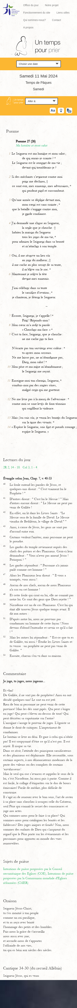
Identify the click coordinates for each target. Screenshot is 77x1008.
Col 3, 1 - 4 (30, 467)
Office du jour (31, 5)
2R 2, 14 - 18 (11, 467)
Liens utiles (62, 12)
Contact (56, 20)
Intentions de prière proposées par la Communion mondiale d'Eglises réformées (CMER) (38, 878)
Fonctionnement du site (36, 12)
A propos (28, 27)
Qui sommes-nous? (34, 20)
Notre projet (51, 5)
